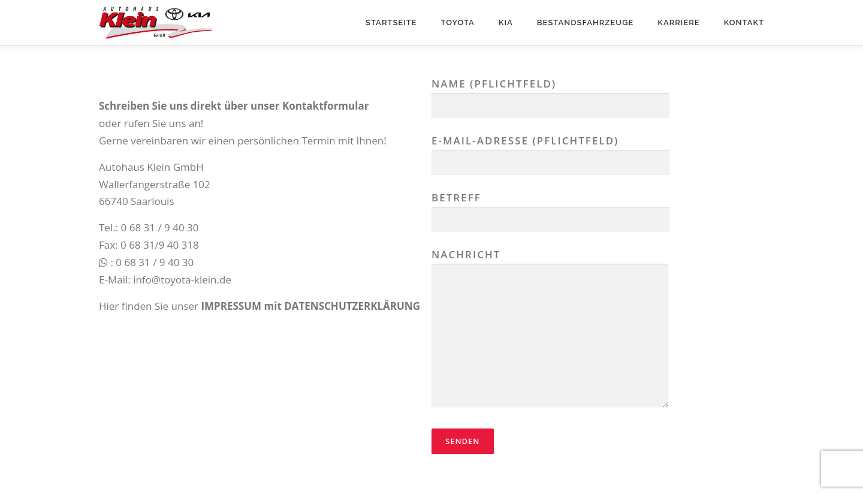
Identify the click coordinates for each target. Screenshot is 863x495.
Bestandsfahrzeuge (585, 22)
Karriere (678, 22)
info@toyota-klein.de (182, 279)
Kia (506, 22)
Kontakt (744, 22)
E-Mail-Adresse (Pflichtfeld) (550, 151)
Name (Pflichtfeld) (550, 94)
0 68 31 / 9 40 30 (160, 227)
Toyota (458, 22)
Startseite (391, 22)
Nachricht (550, 329)
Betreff (550, 208)
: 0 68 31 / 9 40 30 (146, 262)
